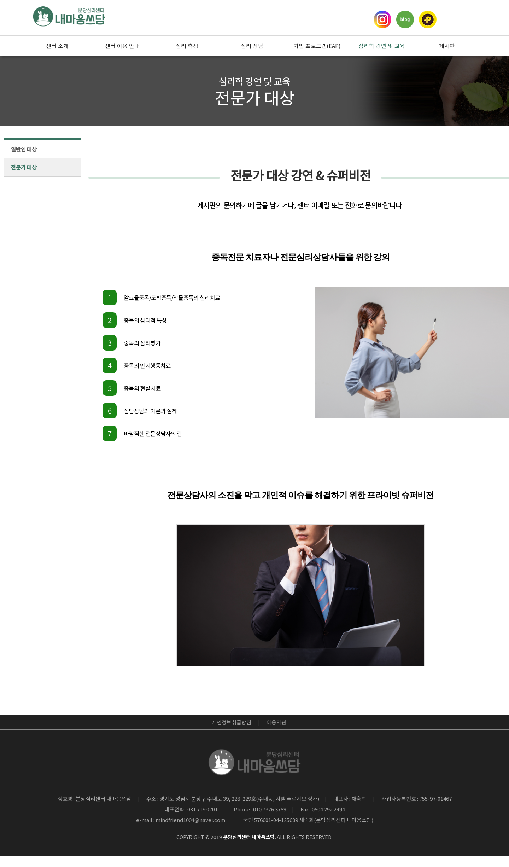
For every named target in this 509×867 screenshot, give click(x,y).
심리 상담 (252, 45)
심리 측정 (187, 45)
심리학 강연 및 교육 (381, 45)
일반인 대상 (24, 149)
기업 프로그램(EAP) (317, 45)
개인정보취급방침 (231, 722)
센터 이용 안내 (122, 45)
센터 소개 (57, 45)
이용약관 (276, 722)
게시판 (447, 45)
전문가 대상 (24, 167)
